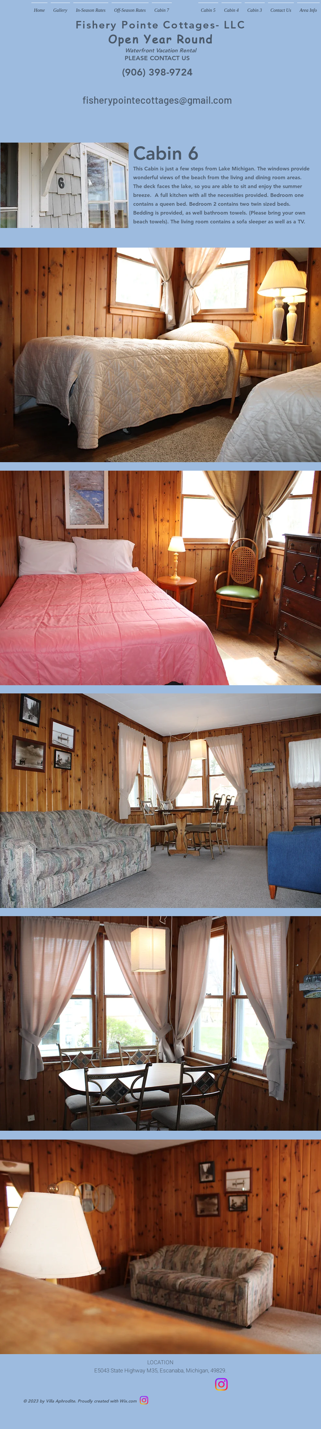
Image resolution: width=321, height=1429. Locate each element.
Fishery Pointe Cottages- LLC (160, 24)
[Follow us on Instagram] (221, 1384)
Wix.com (127, 1400)
